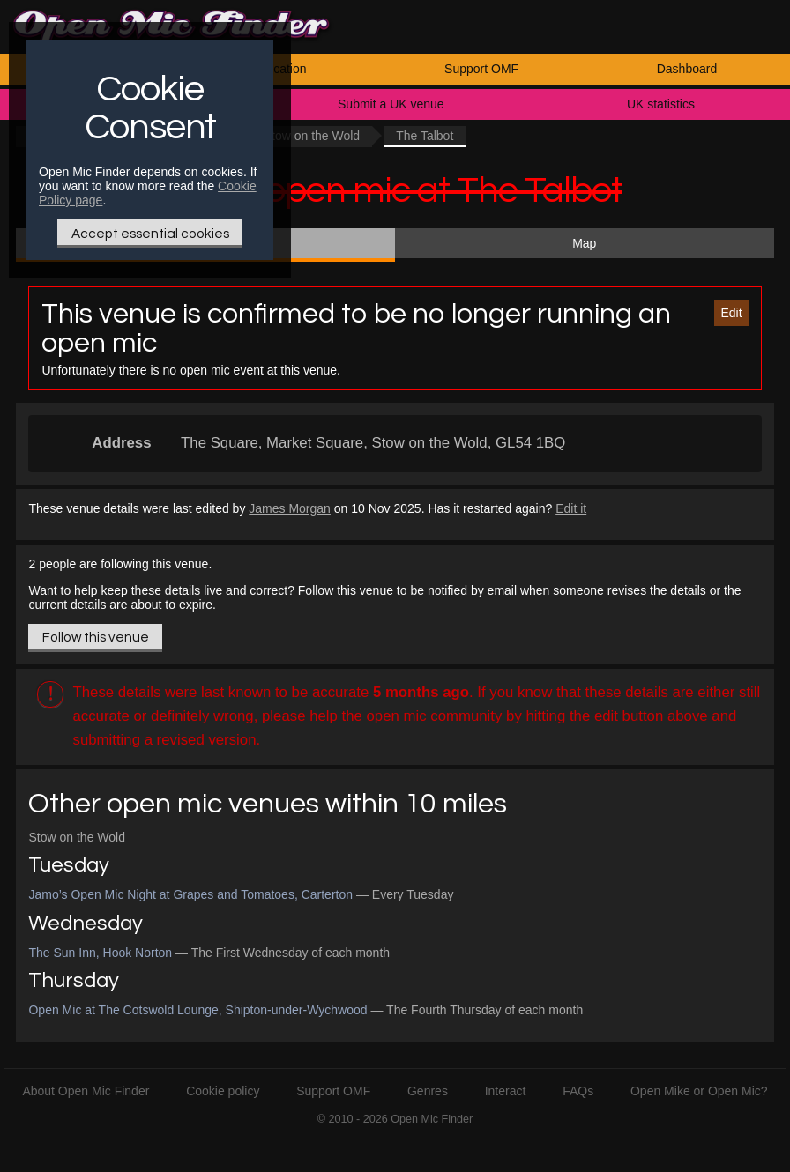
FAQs (578, 1091)
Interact (505, 1091)
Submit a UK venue (391, 104)
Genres (427, 1091)
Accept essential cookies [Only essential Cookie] (150, 233)
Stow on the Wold (312, 136)
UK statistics (661, 104)
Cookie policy (222, 1091)
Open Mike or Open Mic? (699, 1091)
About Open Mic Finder (85, 1091)
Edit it (570, 508)
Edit (731, 313)
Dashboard (687, 69)
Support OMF (481, 69)
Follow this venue (95, 637)
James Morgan (290, 508)
